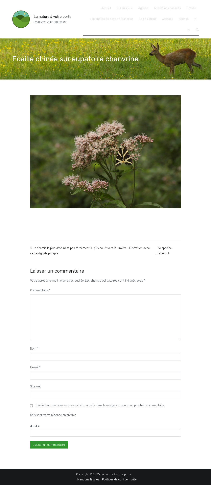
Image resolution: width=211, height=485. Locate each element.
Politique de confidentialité (119, 479)
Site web (35, 386)
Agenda (143, 8)
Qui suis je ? (124, 8)
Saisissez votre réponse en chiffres (53, 415)
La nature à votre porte (52, 16)
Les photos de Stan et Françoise (111, 19)
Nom (34, 348)
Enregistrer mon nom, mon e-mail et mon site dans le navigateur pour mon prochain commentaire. (100, 405)
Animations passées (167, 8)
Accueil (106, 8)
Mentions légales (88, 479)
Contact (167, 19)
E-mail (35, 367)
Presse (191, 8)
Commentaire (40, 290)
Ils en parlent (147, 19)
